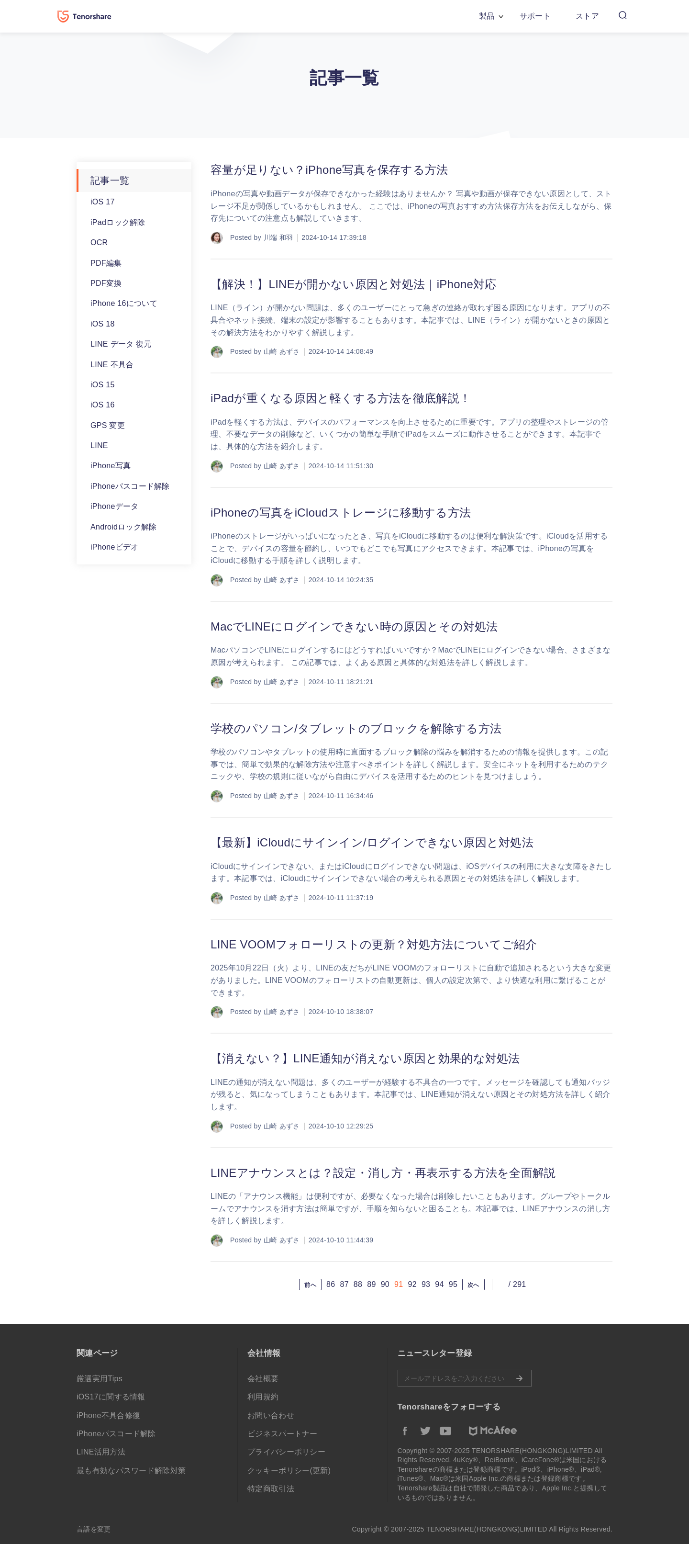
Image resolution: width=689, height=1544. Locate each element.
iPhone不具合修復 (108, 1415)
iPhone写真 (110, 466)
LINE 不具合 (111, 365)
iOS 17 (102, 202)
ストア (587, 16)
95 (453, 1284)
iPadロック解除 (117, 222)
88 (358, 1284)
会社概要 (262, 1379)
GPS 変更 (107, 425)
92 (412, 1284)
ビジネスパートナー (282, 1434)
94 (439, 1284)
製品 (487, 16)
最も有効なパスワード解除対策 (131, 1470)
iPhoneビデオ (114, 547)
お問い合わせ (270, 1415)
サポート (535, 16)
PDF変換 (106, 283)
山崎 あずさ (282, 351)
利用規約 (262, 1397)
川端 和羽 (278, 237)
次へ (473, 1285)
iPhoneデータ (114, 506)
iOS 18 (102, 324)
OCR (99, 242)
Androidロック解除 (123, 527)
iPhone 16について (123, 303)
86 (330, 1284)
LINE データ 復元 (121, 344)
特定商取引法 (270, 1489)
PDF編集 (106, 263)
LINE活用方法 (101, 1452)
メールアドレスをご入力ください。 (465, 1378)
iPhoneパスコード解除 (130, 486)
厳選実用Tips (99, 1379)
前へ (310, 1285)
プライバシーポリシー (286, 1452)
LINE (99, 445)
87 (344, 1284)
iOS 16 (102, 405)
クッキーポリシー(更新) (289, 1470)
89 (371, 1284)
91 (398, 1284)
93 (426, 1284)
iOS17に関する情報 (111, 1397)
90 (385, 1284)
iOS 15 (102, 385)
